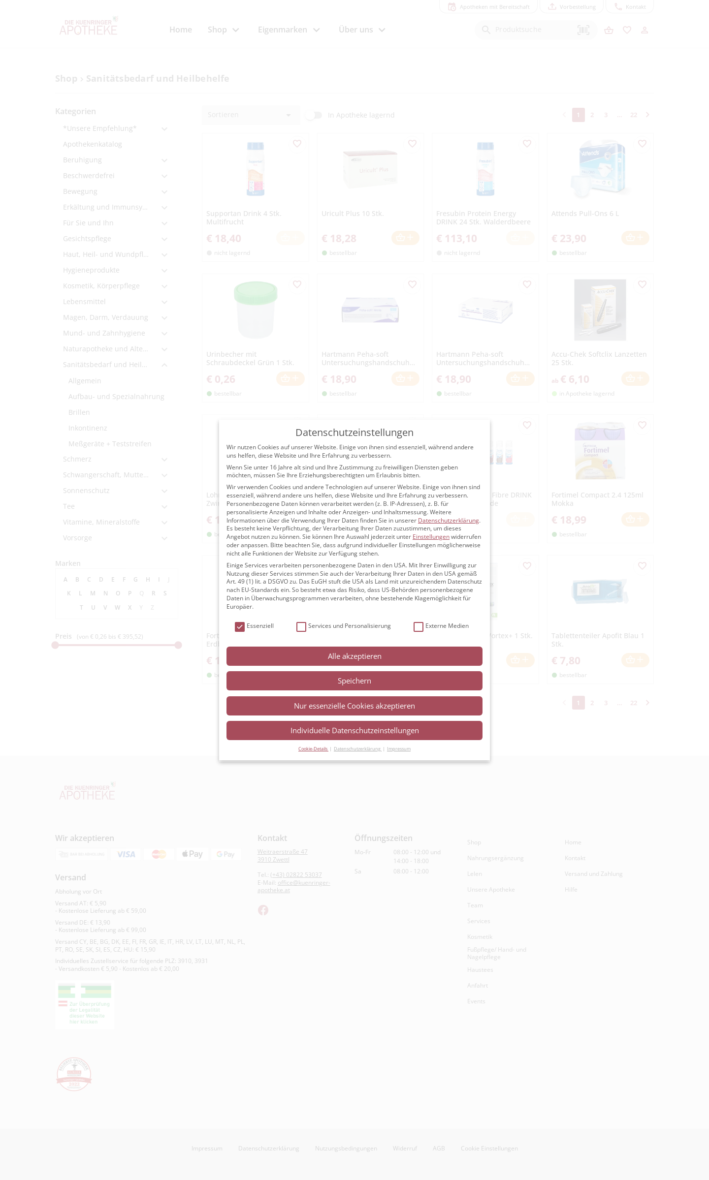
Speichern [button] (354, 680)
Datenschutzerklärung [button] (358, 748)
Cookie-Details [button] (313, 748)
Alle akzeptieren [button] (355, 656)
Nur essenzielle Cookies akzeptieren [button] (354, 706)
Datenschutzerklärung (448, 520)
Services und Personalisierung (343, 626)
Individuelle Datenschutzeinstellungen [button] (354, 730)
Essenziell (254, 626)
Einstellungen (431, 536)
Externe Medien (441, 626)
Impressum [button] (399, 748)
